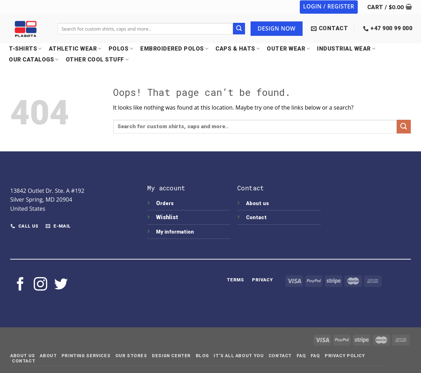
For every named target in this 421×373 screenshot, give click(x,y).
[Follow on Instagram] (40, 285)
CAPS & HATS (237, 48)
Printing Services (85, 355)
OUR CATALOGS (34, 59)
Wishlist (168, 217)
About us (257, 204)
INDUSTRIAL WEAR (346, 48)
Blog (202, 355)
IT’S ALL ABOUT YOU (239, 355)
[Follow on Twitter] (60, 285)
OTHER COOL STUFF (97, 59)
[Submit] (239, 29)
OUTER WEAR (288, 48)
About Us (22, 355)
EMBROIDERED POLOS (174, 48)
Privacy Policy (345, 355)
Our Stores (131, 355)
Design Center (171, 355)
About (48, 355)
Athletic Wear (75, 48)
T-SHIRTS (25, 48)
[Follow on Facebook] (20, 285)
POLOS (121, 48)
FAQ (301, 355)
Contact (256, 218)
